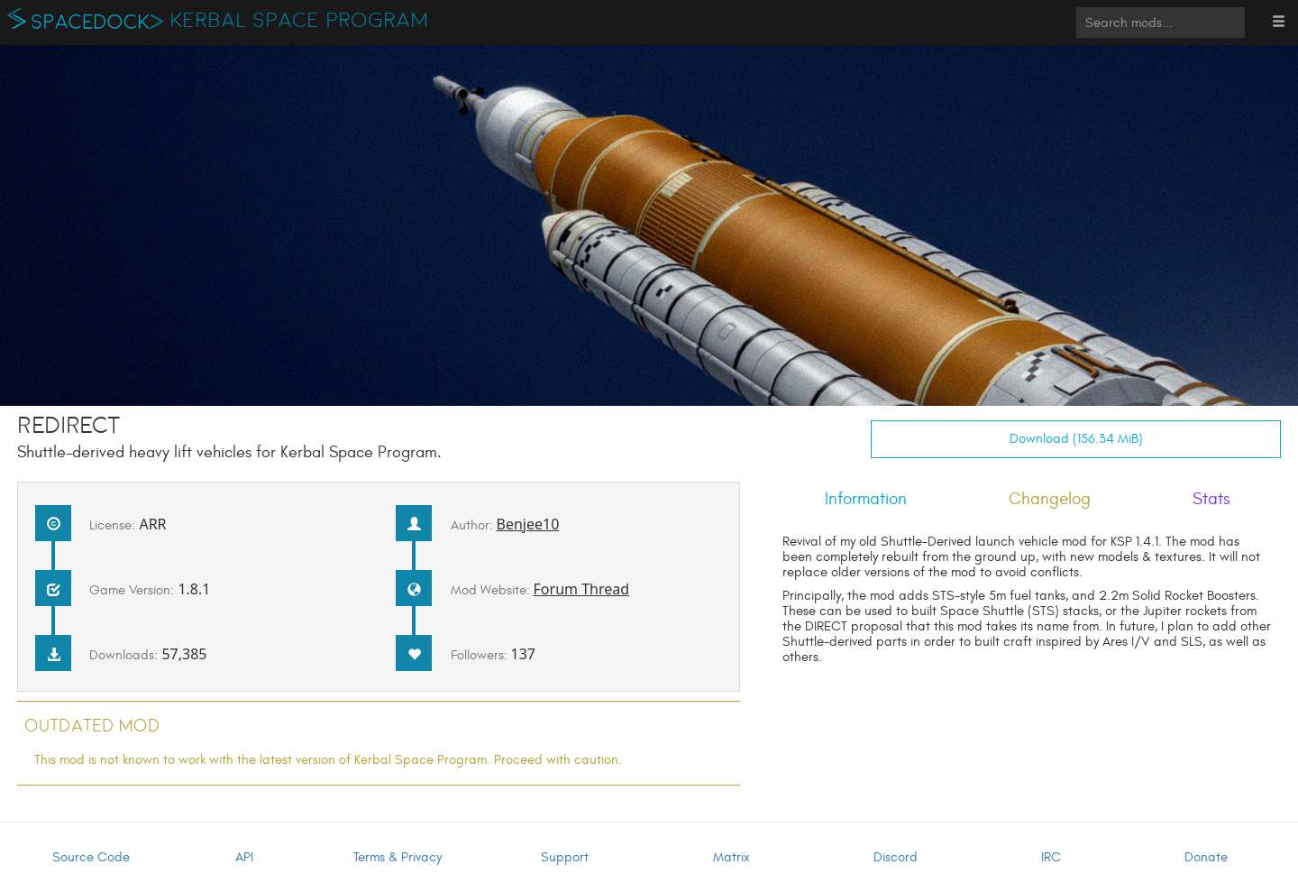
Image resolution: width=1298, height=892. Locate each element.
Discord (895, 857)
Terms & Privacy (397, 857)
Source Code (91, 857)
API (244, 857)
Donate (1206, 857)
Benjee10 (528, 524)
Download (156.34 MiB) (1076, 438)
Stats (1211, 499)
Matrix (731, 857)
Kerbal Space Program (299, 21)
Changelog (1050, 499)
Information (866, 499)
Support (565, 857)
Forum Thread (582, 589)
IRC (1051, 857)
